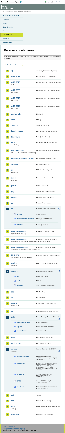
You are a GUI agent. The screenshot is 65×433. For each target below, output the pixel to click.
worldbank (15, 414)
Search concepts (28, 65)
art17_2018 (15, 106)
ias (12, 203)
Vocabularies (7, 35)
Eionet (11, 11)
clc (18, 276)
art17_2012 (15, 98)
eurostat (14, 164)
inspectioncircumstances (25, 218)
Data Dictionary (18, 11)
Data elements (8, 27)
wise (13, 406)
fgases (13, 178)
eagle (19, 281)
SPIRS (19, 381)
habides (14, 197)
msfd (13, 317)
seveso (14, 349)
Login (48, 1)
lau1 (12, 292)
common (14, 125)
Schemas (6, 31)
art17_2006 (15, 90)
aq (12, 71)
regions (19, 327)
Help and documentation (11, 15)
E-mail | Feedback (9, 427)
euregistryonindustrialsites (22, 158)
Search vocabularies (12, 65)
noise (13, 337)
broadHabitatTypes (23, 322)
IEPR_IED (15, 255)
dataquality (15, 137)
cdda (13, 120)
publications (16, 343)
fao (12, 170)
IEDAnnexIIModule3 (19, 239)
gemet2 (14, 186)
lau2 (12, 298)
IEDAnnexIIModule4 (19, 247)
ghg (12, 191)
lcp (12, 311)
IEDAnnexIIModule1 (19, 231)
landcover (15, 271)
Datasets (6, 19)
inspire (14, 263)
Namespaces (7, 42)
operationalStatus (23, 357)
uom (13, 401)
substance (20, 387)
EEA (12, 2)
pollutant (20, 224)
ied (12, 209)
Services (6, 38)
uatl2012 (20, 285)
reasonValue (21, 363)
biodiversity (16, 114)
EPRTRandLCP (17, 150)
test (12, 395)
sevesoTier (20, 374)
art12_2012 (15, 76)
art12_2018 (15, 82)
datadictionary (17, 131)
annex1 (19, 214)
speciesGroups (22, 331)
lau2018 (14, 303)
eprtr (13, 143)
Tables (5, 23)
